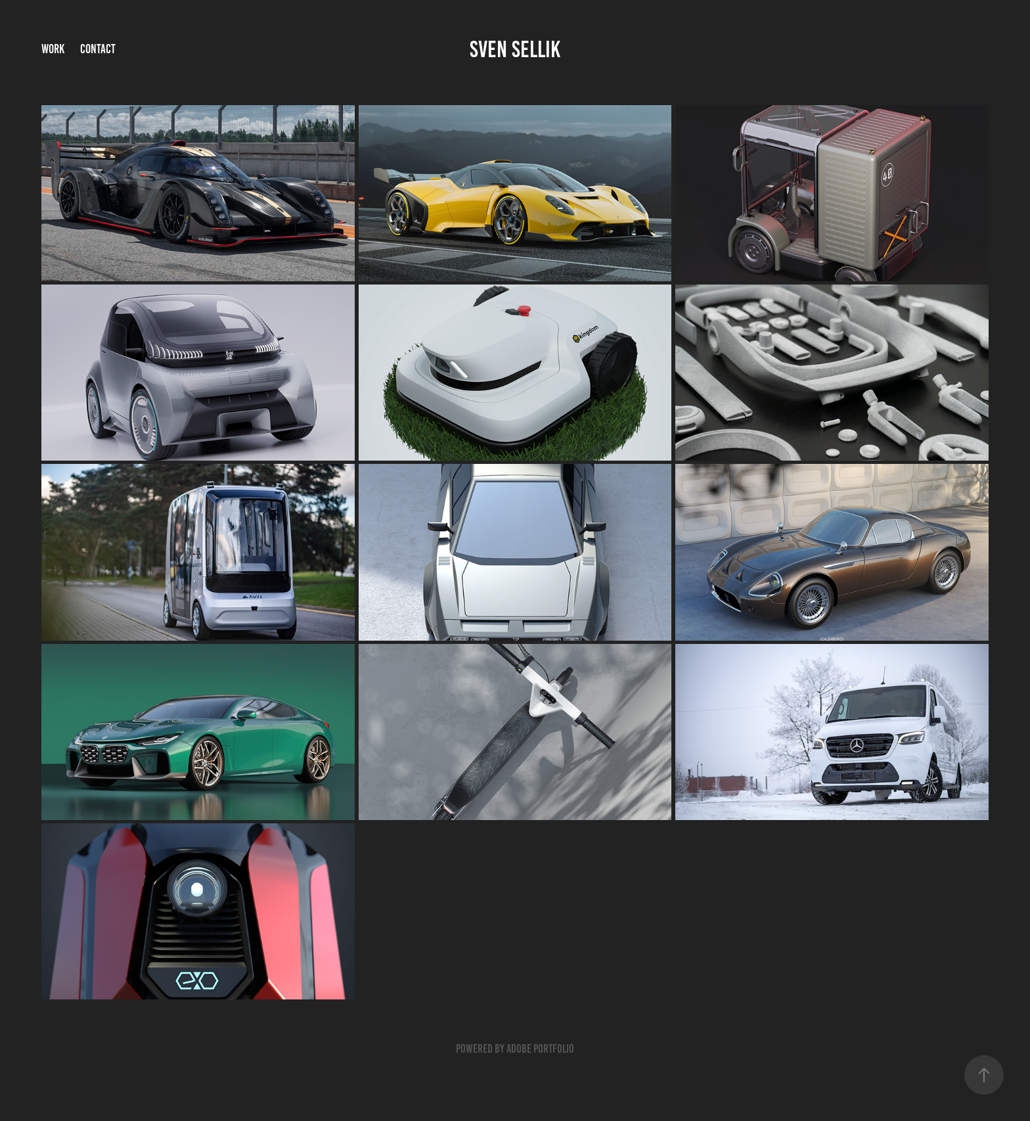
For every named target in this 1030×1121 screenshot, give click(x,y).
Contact (98, 49)
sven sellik (515, 49)
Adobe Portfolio (540, 1048)
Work (52, 49)
